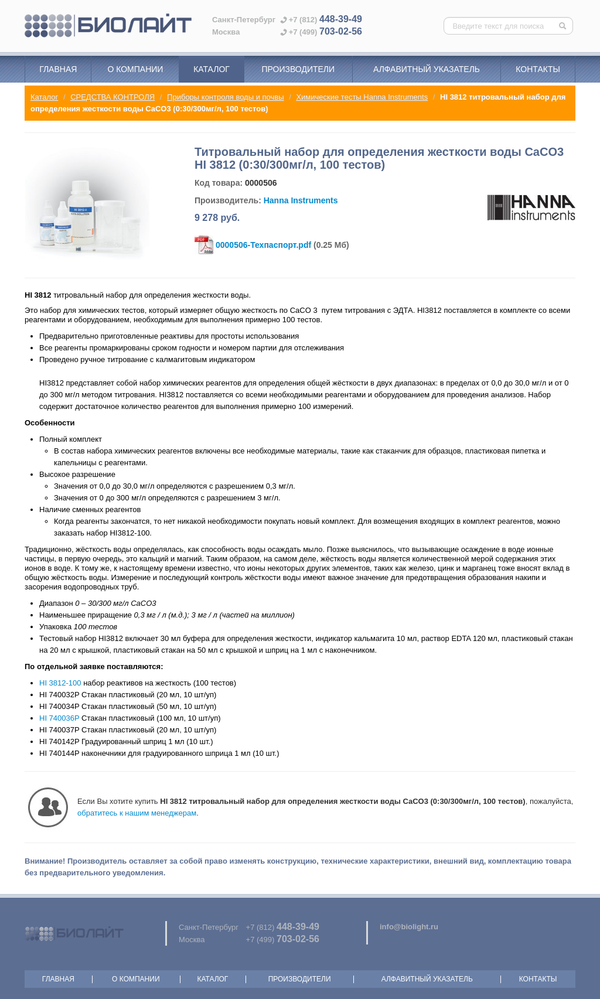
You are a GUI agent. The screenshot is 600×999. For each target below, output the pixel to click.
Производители (298, 69)
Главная (58, 69)
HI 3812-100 (60, 682)
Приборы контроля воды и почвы (225, 97)
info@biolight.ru (409, 926)
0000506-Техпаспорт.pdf (263, 245)
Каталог (211, 69)
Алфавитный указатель (426, 69)
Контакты (538, 69)
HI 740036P (59, 718)
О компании (135, 69)
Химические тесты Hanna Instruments (362, 97)
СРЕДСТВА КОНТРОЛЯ (112, 97)
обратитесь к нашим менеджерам (136, 813)
